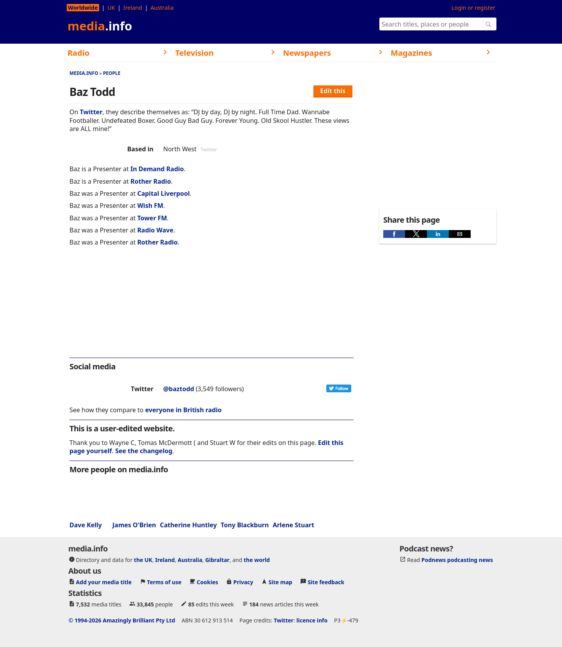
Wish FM (150, 205)
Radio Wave (155, 230)
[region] (211, 307)
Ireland (132, 7)
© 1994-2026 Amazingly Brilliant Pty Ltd (122, 620)
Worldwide (83, 7)
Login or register (473, 7)
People (112, 73)
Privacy (243, 581)
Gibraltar (217, 559)
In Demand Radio (157, 169)
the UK (143, 559)
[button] (394, 234)
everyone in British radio (183, 410)
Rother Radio (150, 181)
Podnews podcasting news (457, 559)
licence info (312, 620)
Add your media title (104, 581)
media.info (83, 73)
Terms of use (164, 581)
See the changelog (143, 451)
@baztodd (178, 389)
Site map (280, 581)
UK (111, 7)
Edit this (332, 91)
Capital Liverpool (163, 193)
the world (257, 559)
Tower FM (152, 218)
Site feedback (326, 581)
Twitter (91, 112)
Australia (162, 7)
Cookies (207, 581)
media (100, 26)
